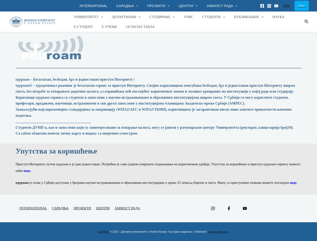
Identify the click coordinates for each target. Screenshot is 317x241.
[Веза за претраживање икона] (307, 22)
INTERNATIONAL (97, 6)
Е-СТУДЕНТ (82, 27)
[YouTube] (245, 208)
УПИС (182, 17)
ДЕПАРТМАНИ (123, 17)
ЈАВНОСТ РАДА (218, 5)
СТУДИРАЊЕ (157, 17)
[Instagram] (269, 6)
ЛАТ (286, 6)
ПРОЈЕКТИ (158, 5)
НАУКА (267, 17)
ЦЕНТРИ (186, 5)
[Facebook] (262, 6)
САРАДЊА (129, 5)
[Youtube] (276, 6)
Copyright (103, 231)
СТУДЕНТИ (205, 17)
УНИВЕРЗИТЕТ (87, 17)
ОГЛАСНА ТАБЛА (136, 27)
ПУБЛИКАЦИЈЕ (239, 17)
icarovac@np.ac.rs (218, 231)
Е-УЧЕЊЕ (107, 27)
